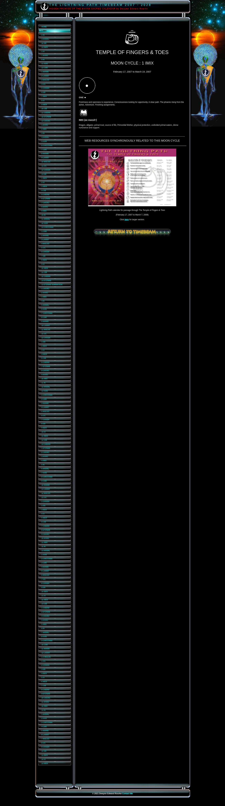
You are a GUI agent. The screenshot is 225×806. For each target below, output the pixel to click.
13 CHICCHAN (48, 227)
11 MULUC (46, 329)
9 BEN (44, 428)
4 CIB (44, 190)
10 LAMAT (46, 325)
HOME (44, 27)
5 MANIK (45, 731)
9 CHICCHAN (47, 640)
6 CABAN (45, 362)
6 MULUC (45, 575)
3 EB (43, 669)
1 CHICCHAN (47, 395)
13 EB (44, 174)
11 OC (44, 166)
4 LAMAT (45, 407)
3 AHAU (45, 456)
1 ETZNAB (46, 448)
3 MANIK (45, 403)
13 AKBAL (46, 550)
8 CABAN (45, 690)
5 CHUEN (45, 88)
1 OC (44, 661)
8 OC (44, 743)
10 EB (44, 751)
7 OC (44, 579)
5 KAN (44, 141)
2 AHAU (45, 293)
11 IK (44, 383)
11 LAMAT (46, 489)
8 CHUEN (45, 583)
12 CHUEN (46, 170)
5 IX (43, 677)
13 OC (44, 497)
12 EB (44, 43)
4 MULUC (45, 244)
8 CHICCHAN (47, 477)
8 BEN (44, 260)
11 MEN (45, 436)
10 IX (44, 432)
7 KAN (44, 473)
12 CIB (44, 440)
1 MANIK (45, 72)
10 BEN (45, 591)
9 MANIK (45, 321)
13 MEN (45, 763)
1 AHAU (45, 125)
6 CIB (44, 522)
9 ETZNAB (46, 694)
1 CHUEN (45, 501)
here (127, 219)
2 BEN (44, 346)
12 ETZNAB (46, 117)
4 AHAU (45, 620)
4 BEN (44, 673)
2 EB (43, 505)
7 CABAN (45, 526)
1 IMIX (44, 31)
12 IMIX (45, 706)
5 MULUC (45, 411)
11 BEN (45, 755)
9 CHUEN (45, 747)
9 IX (43, 264)
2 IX (43, 182)
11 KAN (45, 63)
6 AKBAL (45, 469)
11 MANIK (46, 649)
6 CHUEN (45, 252)
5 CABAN (45, 194)
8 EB (43, 424)
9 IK (43, 59)
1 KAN (44, 555)
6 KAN (44, 309)
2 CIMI (44, 399)
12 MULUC (46, 493)
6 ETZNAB (46, 199)
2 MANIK (45, 235)
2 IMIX (44, 129)
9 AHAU (45, 375)
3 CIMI (44, 563)
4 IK (43, 301)
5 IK (43, 465)
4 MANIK (45, 567)
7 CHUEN (45, 420)
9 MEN (44, 104)
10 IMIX (45, 379)
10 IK (44, 215)
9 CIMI (44, 481)
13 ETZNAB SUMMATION (52, 284)
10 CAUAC (46, 698)
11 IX (44, 595)
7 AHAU (45, 55)
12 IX (44, 759)
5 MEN (44, 518)
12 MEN (45, 600)
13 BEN (45, 47)
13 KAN (45, 391)
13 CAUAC (46, 121)
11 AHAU (45, 702)
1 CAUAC (45, 289)
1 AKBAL (45, 714)
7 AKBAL (45, 632)
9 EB (43, 587)
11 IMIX (45, 542)
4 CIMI (44, 726)
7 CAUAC (45, 203)
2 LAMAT (45, 76)
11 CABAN (46, 113)
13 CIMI (45, 68)
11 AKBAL (46, 219)
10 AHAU (45, 538)
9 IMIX (44, 211)
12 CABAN (46, 276)
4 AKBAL (45, 137)
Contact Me (127, 793)
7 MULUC (45, 739)
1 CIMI (44, 231)
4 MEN (44, 354)
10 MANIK (46, 485)
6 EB (43, 92)
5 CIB (44, 358)
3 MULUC (45, 80)
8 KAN (44, 636)
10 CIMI (45, 645)
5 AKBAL (45, 305)
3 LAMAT (45, 239)
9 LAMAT (45, 158)
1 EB (43, 342)
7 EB (43, 256)
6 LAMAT (45, 735)
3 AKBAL (45, 39)
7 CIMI (44, 149)
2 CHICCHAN (47, 559)
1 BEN (44, 178)
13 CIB (44, 604)
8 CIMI (44, 317)
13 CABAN (46, 444)
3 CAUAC (45, 616)
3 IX (43, 350)
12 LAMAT (46, 653)
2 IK (43, 35)
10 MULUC (46, 162)
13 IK (44, 710)
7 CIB (44, 686)
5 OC (44, 248)
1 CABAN (45, 608)
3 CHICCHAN (47, 722)
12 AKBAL (46, 387)
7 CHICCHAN (47, 313)
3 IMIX (44, 297)
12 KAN (45, 223)
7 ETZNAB (46, 366)
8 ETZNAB (46, 530)
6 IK (43, 628)
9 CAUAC (45, 534)
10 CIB (44, 109)
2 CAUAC (45, 452)
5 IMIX (44, 624)
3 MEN (44, 186)
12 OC (44, 334)
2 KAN (44, 718)
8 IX (43, 100)
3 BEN (44, 510)
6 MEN (44, 681)
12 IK (44, 546)
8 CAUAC (45, 370)
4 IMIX (44, 460)
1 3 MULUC (46, 657)
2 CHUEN (45, 665)
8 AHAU (45, 207)
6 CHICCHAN (47, 145)
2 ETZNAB (46, 612)
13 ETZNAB (46, 280)
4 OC (44, 84)
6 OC (44, 415)
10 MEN (45, 268)
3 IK (43, 133)
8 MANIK (45, 154)
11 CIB (44, 272)
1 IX (43, 51)
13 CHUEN (46, 338)
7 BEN (44, 96)
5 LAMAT (45, 571)
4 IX (43, 514)
